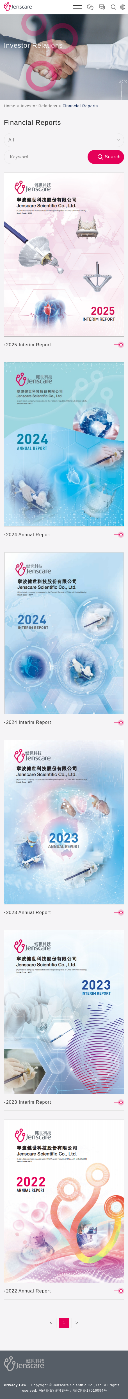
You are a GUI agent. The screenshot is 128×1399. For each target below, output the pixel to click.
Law (22, 1385)
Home (9, 106)
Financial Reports (80, 106)
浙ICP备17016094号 (90, 1391)
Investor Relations (39, 106)
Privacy (11, 1385)
